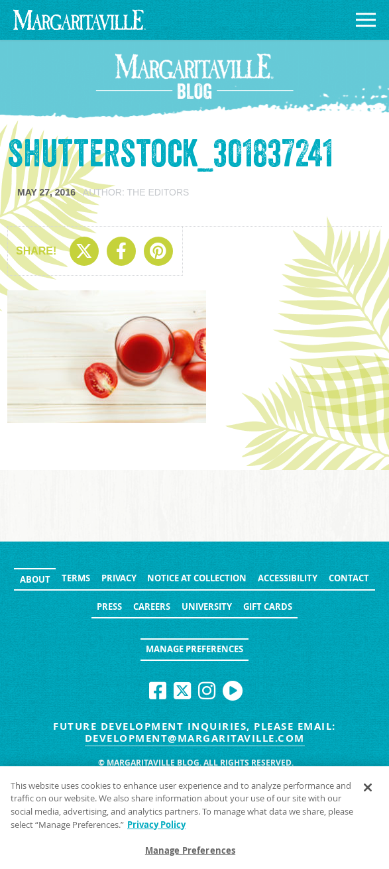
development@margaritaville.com (195, 738)
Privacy (119, 578)
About (35, 579)
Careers (151, 606)
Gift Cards (267, 606)
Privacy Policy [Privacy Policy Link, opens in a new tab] (156, 828)
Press (109, 606)
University (207, 606)
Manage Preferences (194, 649)
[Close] (367, 791)
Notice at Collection (197, 578)
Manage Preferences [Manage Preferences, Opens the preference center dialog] (190, 854)
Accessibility (287, 578)
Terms (76, 578)
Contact (349, 578)
